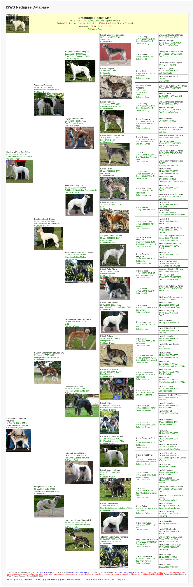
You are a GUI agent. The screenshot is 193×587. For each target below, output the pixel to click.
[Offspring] (112, 23)
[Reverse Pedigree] (125, 23)
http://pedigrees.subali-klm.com (128, 572)
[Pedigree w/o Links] (74, 23)
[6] (102, 26)
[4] (95, 26)
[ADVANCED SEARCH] (34, 579)
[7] (106, 26)
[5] (99, 26)
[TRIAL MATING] (52, 579)
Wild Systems (45, 572)
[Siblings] (103, 23)
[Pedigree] (61, 23)
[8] (110, 26)
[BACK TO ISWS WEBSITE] (71, 579)
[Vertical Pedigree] (90, 23)
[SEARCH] (18, 579)
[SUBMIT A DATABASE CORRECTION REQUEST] (105, 579)
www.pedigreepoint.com (78, 572)
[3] (92, 26)
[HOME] (10, 579)
